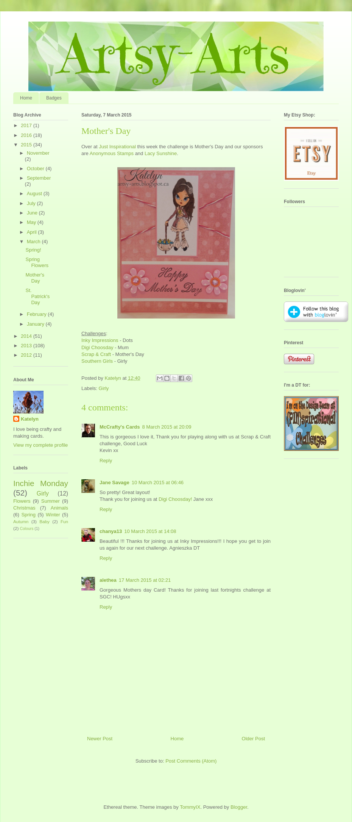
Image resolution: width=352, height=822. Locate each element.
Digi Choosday (97, 347)
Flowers (22, 501)
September (39, 178)
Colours (27, 529)
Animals (59, 508)
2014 (27, 336)
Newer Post (99, 738)
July (32, 203)
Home (26, 98)
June (33, 213)
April (32, 232)
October (36, 168)
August (35, 193)
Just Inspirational (117, 146)
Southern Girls (97, 361)
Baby (44, 521)
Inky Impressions (99, 340)
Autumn (20, 521)
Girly (104, 388)
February (37, 314)
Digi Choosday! (175, 499)
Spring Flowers (36, 262)
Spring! (33, 250)
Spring (28, 514)
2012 (27, 355)
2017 (27, 125)
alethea (108, 580)
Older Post (253, 738)
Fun (64, 521)
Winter (53, 514)
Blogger (239, 807)
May (32, 222)
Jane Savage (114, 482)
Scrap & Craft (96, 354)
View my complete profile (40, 445)
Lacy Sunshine (161, 153)
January (36, 324)
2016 (27, 135)
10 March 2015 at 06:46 (158, 482)
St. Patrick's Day (37, 296)
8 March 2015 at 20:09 (166, 427)
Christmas (24, 508)
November (38, 153)
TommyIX (190, 807)
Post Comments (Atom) (190, 761)
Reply (106, 460)
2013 (27, 345)
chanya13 (111, 531)
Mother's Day (34, 278)
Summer (50, 501)
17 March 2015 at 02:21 (145, 580)
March (34, 241)
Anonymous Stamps (112, 153)
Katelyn (30, 419)
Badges (54, 98)
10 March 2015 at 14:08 (150, 531)
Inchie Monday (40, 483)
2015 (27, 145)
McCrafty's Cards (120, 427)
